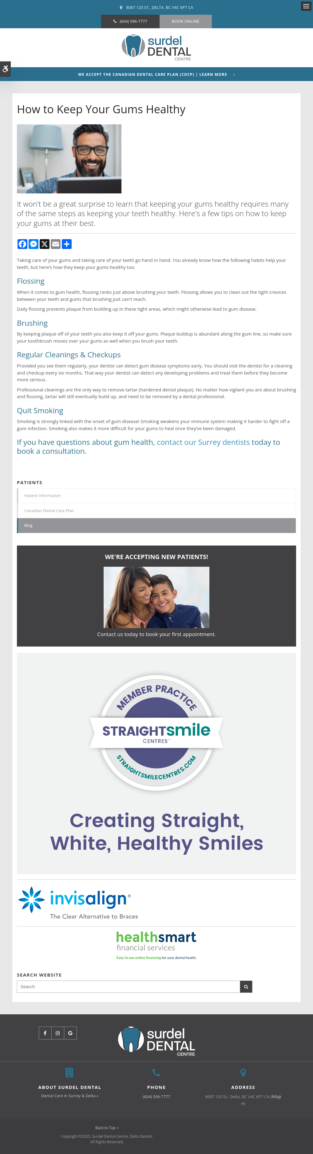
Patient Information (42, 495)
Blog (28, 525)
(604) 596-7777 (133, 21)
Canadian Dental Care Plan (49, 510)
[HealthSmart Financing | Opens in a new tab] (156, 945)
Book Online (186, 21)
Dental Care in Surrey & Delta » (70, 1095)
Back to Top (107, 1127)
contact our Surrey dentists (203, 442)
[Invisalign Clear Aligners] (156, 763)
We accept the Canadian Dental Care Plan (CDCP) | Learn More (152, 74)
